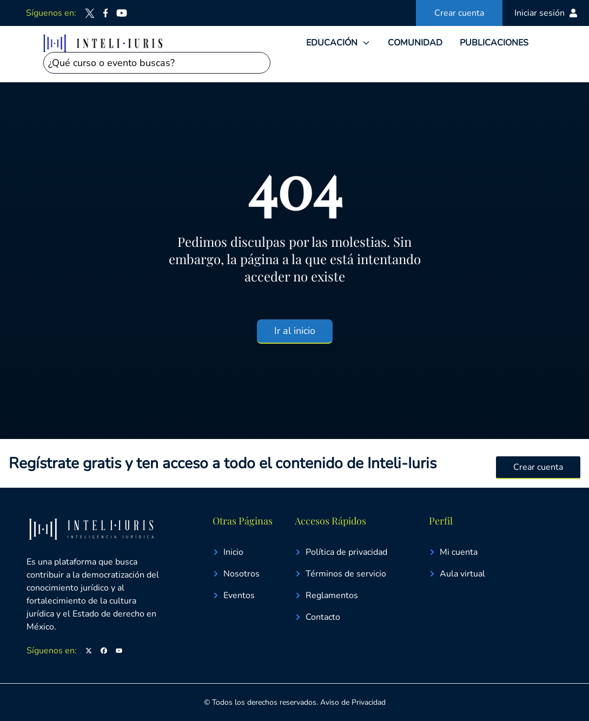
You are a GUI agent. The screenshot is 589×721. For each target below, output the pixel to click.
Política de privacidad (341, 552)
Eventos (234, 595)
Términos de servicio (340, 574)
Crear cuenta (459, 13)
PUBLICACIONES (494, 43)
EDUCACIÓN (332, 43)
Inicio (228, 552)
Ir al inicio (294, 330)
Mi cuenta (453, 552)
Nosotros (236, 574)
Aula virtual (457, 574)
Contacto (317, 617)
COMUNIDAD (415, 43)
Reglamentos (326, 595)
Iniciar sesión (546, 13)
